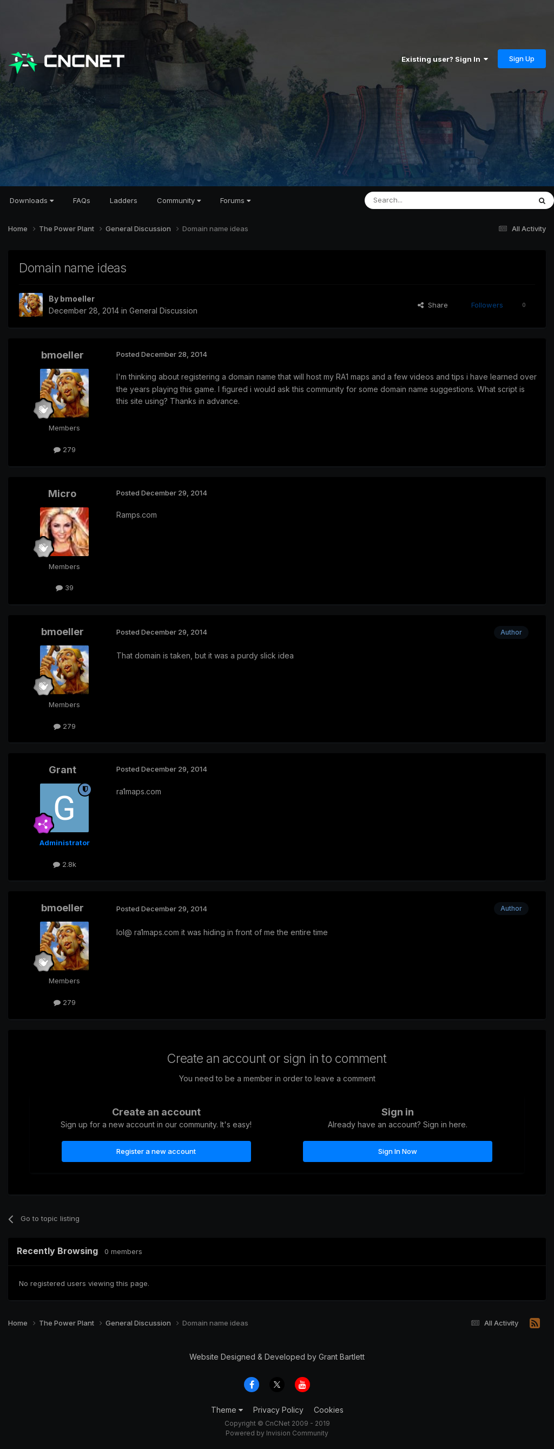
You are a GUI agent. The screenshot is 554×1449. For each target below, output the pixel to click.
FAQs (81, 200)
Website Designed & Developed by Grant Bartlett (277, 1356)
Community (179, 200)
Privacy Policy (278, 1409)
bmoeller (77, 298)
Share (433, 305)
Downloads (32, 200)
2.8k (64, 864)
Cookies (329, 1409)
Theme (227, 1409)
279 (65, 449)
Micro (62, 493)
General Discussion (163, 310)
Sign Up (522, 58)
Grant (62, 769)
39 (65, 587)
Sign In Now (397, 1151)
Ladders (123, 200)
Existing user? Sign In (444, 59)
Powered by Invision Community (277, 1433)
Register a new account (156, 1151)
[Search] (420, 200)
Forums (235, 200)
